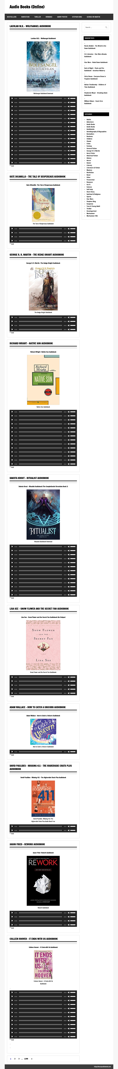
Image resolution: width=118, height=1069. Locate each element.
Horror (89, 160)
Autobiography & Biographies (96, 131)
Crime (88, 143)
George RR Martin (93, 17)
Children (89, 139)
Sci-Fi (88, 184)
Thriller (37, 17)
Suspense (90, 204)
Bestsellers (11, 17)
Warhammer (91, 213)
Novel (88, 175)
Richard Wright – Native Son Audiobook (31, 343)
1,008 (26, 1059)
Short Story (90, 192)
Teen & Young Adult (93, 206)
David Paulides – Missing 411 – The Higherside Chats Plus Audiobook (41, 767)
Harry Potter (91, 153)
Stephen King (77, 17)
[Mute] (69, 98)
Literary (89, 165)
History (89, 158)
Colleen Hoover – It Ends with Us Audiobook (34, 939)
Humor (89, 163)
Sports (89, 196)
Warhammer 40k (92, 216)
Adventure (90, 122)
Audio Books (91, 124)
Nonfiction (25, 17)
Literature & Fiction (93, 168)
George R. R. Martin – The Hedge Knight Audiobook (37, 254)
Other (88, 177)
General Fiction (92, 148)
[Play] (12, 98)
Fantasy (89, 146)
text (12, 166)
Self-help (90, 189)
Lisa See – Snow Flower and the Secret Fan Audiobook (39, 608)
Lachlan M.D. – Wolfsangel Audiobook (30, 26)
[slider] (40, 98)
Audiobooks (90, 129)
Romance (49, 17)
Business (90, 136)
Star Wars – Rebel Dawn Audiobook (95, 62)
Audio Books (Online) (27, 7)
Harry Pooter (62, 17)
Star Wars (90, 199)
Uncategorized (91, 211)
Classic (89, 141)
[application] (43, 98)
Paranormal (90, 180)
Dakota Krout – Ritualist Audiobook (29, 478)
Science (89, 187)
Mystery (89, 170)
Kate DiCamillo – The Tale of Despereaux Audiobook (37, 176)
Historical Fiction (92, 156)
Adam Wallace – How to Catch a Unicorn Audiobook (38, 707)
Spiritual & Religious (93, 194)
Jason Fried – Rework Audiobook (27, 844)
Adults (89, 119)
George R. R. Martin (93, 151)
